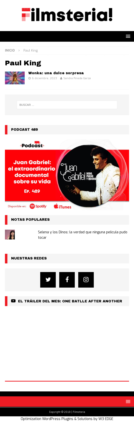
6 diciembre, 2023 (44, 78)
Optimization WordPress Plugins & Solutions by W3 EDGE (67, 419)
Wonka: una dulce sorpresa (56, 73)
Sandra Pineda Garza (77, 78)
